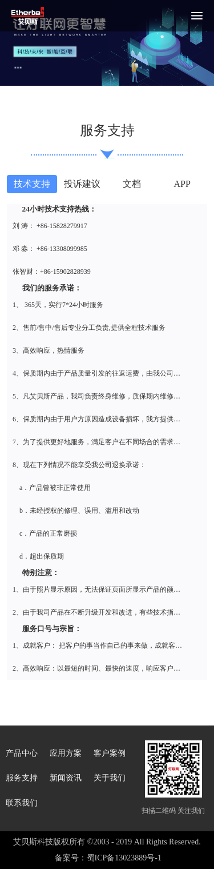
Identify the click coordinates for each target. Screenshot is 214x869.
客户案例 (110, 753)
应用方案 (66, 753)
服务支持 (22, 778)
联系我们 (22, 803)
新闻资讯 (66, 778)
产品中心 (22, 753)
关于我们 (110, 778)
